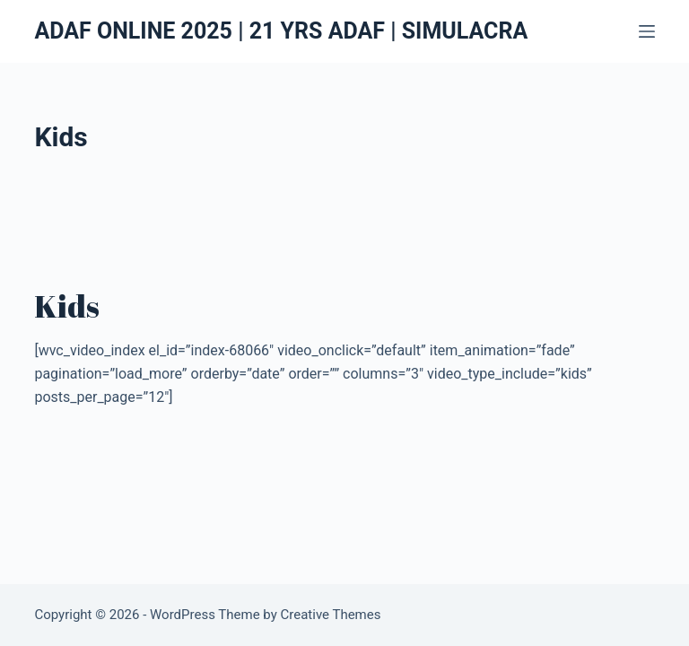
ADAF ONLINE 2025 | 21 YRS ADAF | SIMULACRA (281, 31)
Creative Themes (331, 615)
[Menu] (647, 31)
